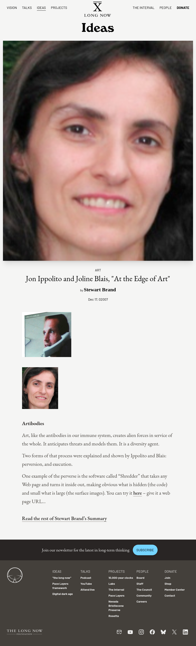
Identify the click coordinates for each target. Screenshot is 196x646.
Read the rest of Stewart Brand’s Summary (64, 518)
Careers (142, 601)
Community (144, 595)
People (166, 8)
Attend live (87, 589)
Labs (111, 583)
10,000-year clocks (120, 577)
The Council (144, 589)
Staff (140, 583)
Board (140, 577)
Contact (170, 595)
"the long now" (61, 577)
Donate (183, 8)
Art (98, 270)
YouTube (86, 583)
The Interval (144, 8)
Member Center (175, 589)
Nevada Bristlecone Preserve (116, 606)
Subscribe (145, 550)
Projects (59, 8)
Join (167, 577)
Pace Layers (116, 595)
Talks (27, 8)
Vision (12, 8)
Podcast (85, 577)
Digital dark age (62, 594)
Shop (168, 583)
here (137, 493)
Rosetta (113, 616)
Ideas (41, 8)
